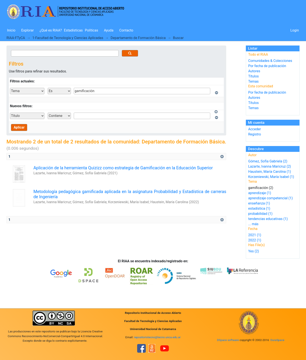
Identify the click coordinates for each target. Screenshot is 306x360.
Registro (254, 134)
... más (253, 224)
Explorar (27, 30)
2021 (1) (254, 235)
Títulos (253, 76)
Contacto (126, 30)
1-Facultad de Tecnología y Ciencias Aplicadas (67, 38)
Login (294, 30)
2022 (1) (254, 240)
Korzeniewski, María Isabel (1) (271, 177)
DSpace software (228, 340)
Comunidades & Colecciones (270, 61)
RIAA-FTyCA (15, 38)
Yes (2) (253, 251)
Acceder (254, 129)
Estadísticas (73, 30)
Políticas (91, 30)
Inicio (11, 30)
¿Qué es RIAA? (51, 30)
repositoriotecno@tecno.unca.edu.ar (157, 337)
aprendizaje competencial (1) (270, 198)
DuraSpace (277, 340)
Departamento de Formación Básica (138, 38)
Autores (254, 71)
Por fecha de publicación (267, 66)
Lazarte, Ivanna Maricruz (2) (269, 166)
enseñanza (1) (259, 203)
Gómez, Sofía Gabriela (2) (267, 161)
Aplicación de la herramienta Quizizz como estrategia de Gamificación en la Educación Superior (123, 167)
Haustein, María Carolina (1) (269, 172)
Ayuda (108, 30)
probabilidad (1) (260, 214)
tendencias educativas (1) (268, 219)
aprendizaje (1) (259, 193)
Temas (253, 81)
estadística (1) (259, 208)
